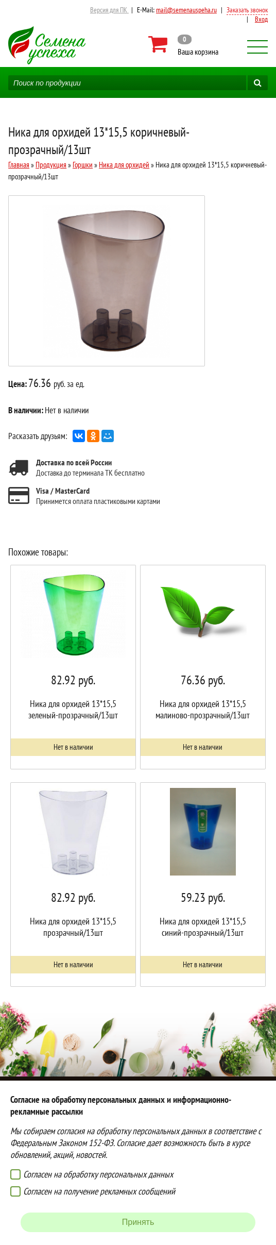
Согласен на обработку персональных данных (98, 1174)
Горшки (83, 165)
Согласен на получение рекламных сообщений (99, 1191)
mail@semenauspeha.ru (186, 9)
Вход (261, 19)
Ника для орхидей (124, 165)
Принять (138, 1222)
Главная (18, 165)
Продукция (51, 165)
